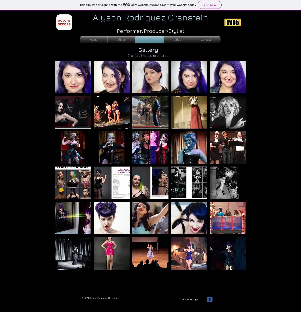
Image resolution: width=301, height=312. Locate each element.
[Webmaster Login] (189, 300)
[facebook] (210, 299)
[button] (73, 77)
